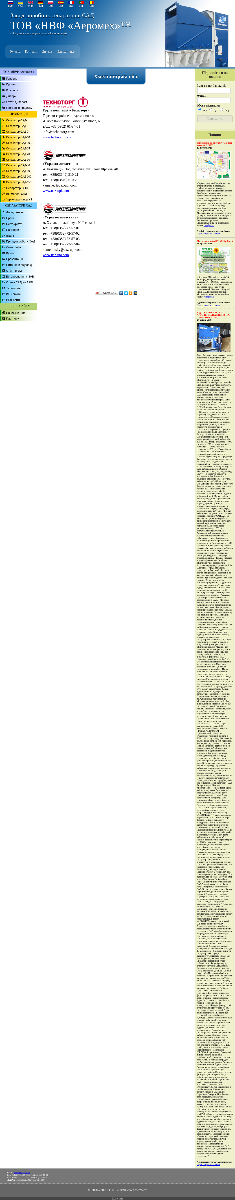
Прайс (10, 218)
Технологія (13, 288)
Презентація (14, 259)
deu (40, 5)
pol (51, 5)
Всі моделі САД (16, 194)
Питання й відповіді (19, 265)
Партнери (12, 318)
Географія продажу (19, 107)
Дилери (47, 51)
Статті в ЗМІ (14, 270)
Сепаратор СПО (17, 188)
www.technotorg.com (58, 137)
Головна (15, 51)
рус (10, 5)
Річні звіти (13, 300)
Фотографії (13, 247)
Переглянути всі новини (208, 233)
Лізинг (10, 235)
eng (30, 5)
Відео (10, 253)
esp (61, 5)
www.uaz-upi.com (56, 191)
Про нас (11, 84)
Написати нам (66, 51)
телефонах (209, 225)
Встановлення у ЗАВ (20, 276)
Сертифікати (14, 224)
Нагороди (12, 229)
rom (91, 5)
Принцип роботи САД (20, 241)
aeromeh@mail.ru (22, 1172)
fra (71, 5)
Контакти (31, 51)
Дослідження (15, 212)
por (81, 5)
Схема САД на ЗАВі (19, 282)
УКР (20, 5)
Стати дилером (16, 102)
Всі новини (13, 294)
